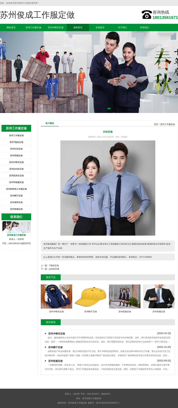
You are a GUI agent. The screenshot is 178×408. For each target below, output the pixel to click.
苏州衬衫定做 (16, 149)
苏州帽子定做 (16, 195)
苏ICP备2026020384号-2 (107, 403)
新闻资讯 (77, 27)
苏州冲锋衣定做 (55, 27)
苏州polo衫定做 (16, 169)
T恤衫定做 (54, 265)
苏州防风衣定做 (16, 175)
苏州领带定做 (16, 202)
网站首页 (11, 27)
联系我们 (144, 27)
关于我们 (122, 27)
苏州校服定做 (16, 209)
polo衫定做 (54, 269)
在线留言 (100, 27)
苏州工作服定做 (33, 27)
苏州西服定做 (16, 155)
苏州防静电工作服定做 (16, 189)
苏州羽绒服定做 (16, 182)
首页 (156, 124)
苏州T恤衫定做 (16, 142)
